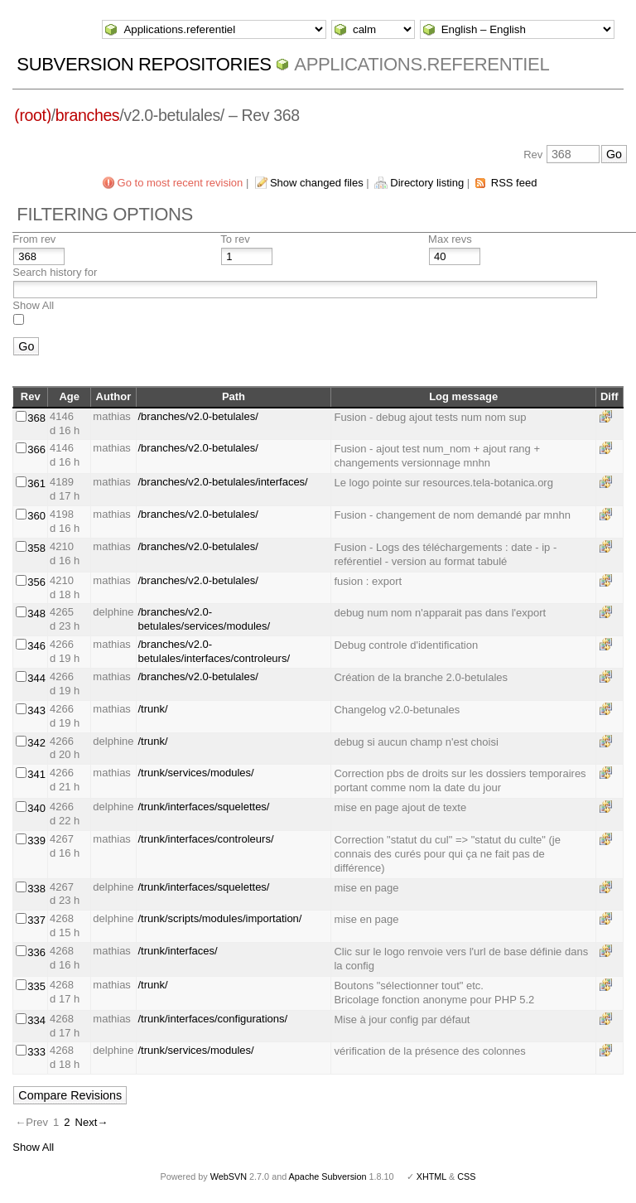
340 (36, 808)
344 (36, 678)
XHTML (431, 1176)
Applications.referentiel (421, 64)
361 (36, 483)
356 (36, 582)
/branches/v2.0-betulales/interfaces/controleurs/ (214, 651)
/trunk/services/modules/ (196, 772)
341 (36, 774)
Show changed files (317, 182)
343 (36, 710)
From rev (33, 239)
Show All (33, 305)
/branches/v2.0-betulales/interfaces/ (223, 482)
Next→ (91, 1122)
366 (36, 449)
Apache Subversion (328, 1176)
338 (36, 888)
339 (36, 840)
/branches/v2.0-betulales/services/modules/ (204, 619)
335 (36, 986)
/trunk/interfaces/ (178, 951)
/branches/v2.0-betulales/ (198, 416)
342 (36, 743)
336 (36, 952)
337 (36, 920)
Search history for (54, 272)
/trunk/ (153, 709)
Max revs (450, 239)
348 (36, 613)
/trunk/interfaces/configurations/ (213, 1018)
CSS (466, 1176)
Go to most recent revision (180, 182)
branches (87, 115)
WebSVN (228, 1176)
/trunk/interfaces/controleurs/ (206, 839)
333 (36, 1052)
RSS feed (514, 182)
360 (36, 516)
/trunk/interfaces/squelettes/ (204, 806)
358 (36, 548)
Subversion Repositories (144, 64)
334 (36, 1020)
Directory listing (427, 182)
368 (36, 418)
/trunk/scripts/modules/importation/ (220, 918)
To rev (234, 239)
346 (36, 646)
